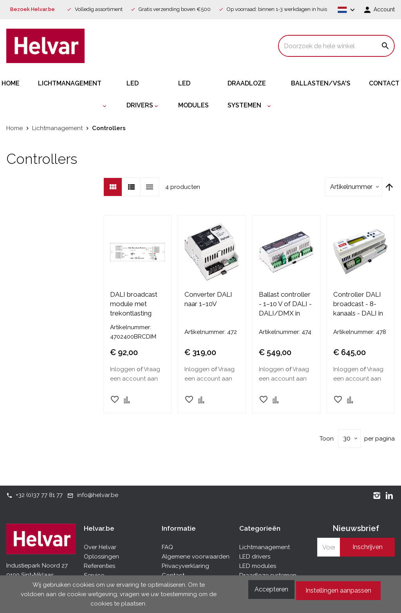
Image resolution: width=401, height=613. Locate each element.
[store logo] (45, 46)
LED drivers (254, 556)
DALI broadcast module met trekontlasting (133, 303)
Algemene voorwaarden (195, 556)
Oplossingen (101, 556)
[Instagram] (376, 495)
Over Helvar (100, 547)
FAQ (167, 547)
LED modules (257, 565)
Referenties (99, 565)
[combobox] (336, 46)
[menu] (200, 94)
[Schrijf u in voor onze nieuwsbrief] (328, 547)
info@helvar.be (97, 495)
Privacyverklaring (185, 565)
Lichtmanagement (264, 547)
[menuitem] (20, 83)
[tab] (122, 528)
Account (383, 9)
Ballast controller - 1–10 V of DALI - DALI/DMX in (285, 303)
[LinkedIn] (389, 495)
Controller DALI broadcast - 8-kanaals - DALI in (358, 303)
